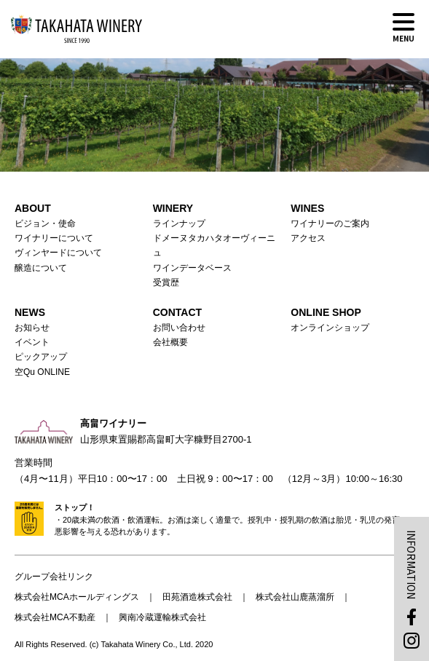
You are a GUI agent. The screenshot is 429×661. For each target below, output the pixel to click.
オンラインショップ (330, 327)
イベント (32, 342)
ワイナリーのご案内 (330, 223)
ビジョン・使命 (45, 223)
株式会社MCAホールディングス (77, 597)
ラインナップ (179, 223)
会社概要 (170, 342)
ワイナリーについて (54, 238)
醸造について (41, 268)
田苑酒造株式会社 (197, 597)
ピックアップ (41, 357)
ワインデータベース (192, 268)
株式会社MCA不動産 (55, 617)
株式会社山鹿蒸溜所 (295, 597)
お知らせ (32, 327)
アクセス (308, 238)
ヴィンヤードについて (58, 253)
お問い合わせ (179, 327)
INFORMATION (411, 564)
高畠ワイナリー (76, 29)
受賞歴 (166, 282)
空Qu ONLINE (42, 372)
